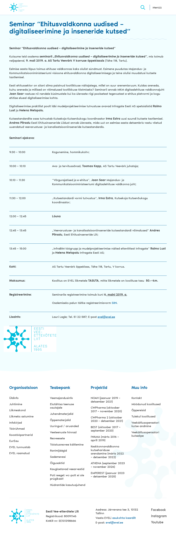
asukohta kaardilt (124, 518)
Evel (23, 7)
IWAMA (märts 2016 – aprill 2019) (105, 438)
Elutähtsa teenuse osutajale (62, 405)
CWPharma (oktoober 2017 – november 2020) (106, 409)
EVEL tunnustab (19, 447)
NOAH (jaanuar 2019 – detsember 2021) (105, 399)
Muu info (139, 388)
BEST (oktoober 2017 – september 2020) (105, 428)
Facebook (158, 510)
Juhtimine (15, 404)
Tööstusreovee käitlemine (67, 444)
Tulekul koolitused (143, 416)
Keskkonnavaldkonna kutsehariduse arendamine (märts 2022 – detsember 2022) (107, 452)
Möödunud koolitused (146, 404)
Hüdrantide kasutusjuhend (67, 485)
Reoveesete (57, 438)
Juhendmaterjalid (61, 413)
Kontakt (136, 398)
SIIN (114, 303)
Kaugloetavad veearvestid (67, 469)
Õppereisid (138, 410)
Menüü (157, 7)
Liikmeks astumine (21, 416)
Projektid (99, 388)
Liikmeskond (17, 410)
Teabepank (60, 388)
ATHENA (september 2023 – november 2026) (108, 464)
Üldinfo (14, 398)
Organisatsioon (23, 388)
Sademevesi (58, 456)
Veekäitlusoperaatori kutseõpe (145, 434)
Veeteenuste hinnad (63, 432)
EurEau (14, 441)
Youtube (157, 522)
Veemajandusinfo (61, 398)
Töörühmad (17, 428)
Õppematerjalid (60, 420)
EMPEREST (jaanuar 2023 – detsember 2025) (107, 474)
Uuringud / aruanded (64, 426)
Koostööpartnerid (21, 435)
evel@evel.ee (106, 317)
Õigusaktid (57, 463)
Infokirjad (15, 422)
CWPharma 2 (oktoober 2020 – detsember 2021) (107, 419)
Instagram (159, 516)
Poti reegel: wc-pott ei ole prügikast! (67, 477)
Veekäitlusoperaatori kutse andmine (145, 424)
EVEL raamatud (19, 453)
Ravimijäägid (58, 450)
